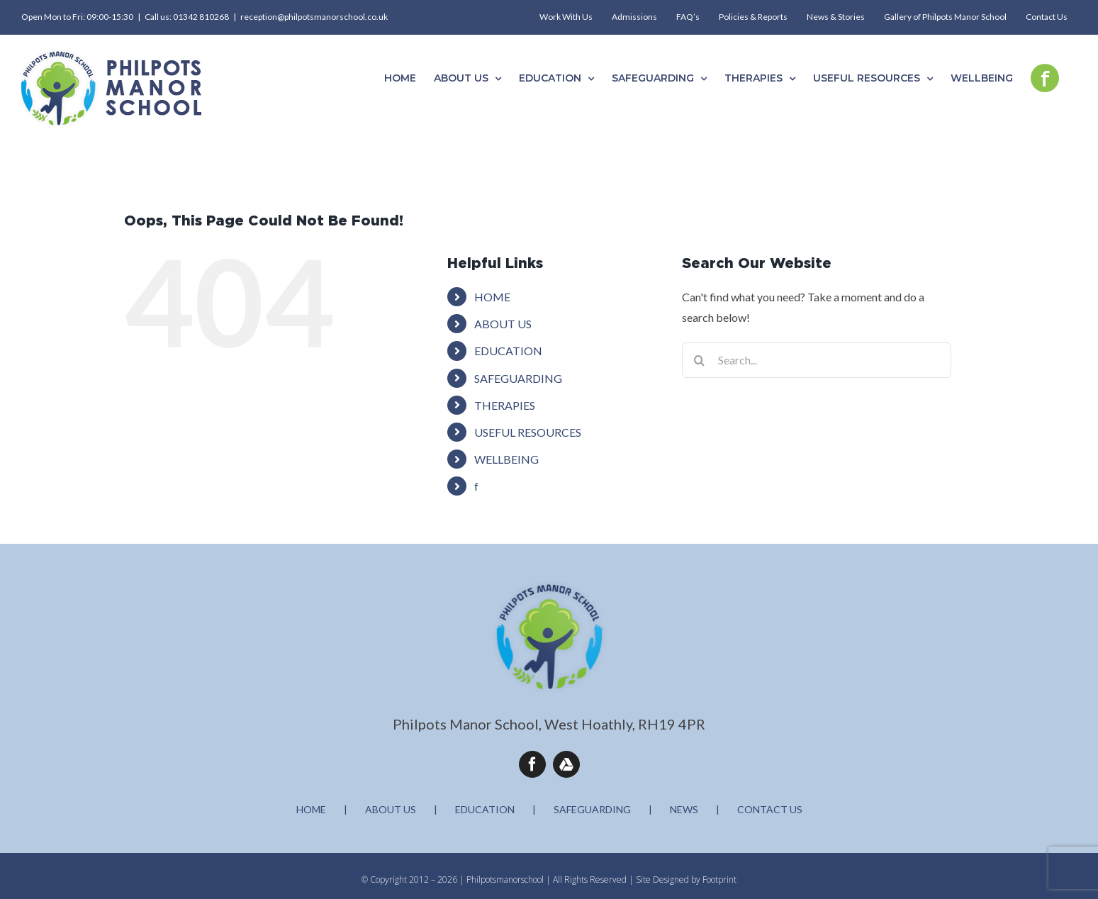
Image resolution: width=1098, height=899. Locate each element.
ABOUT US (503, 323)
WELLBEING (506, 459)
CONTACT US (769, 809)
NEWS (684, 809)
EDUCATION (508, 350)
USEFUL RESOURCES (527, 432)
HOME (492, 296)
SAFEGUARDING (518, 378)
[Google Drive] (566, 764)
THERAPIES (504, 405)
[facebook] (532, 764)
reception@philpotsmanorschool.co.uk (314, 16)
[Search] (699, 360)
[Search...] (816, 360)
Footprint (719, 879)
